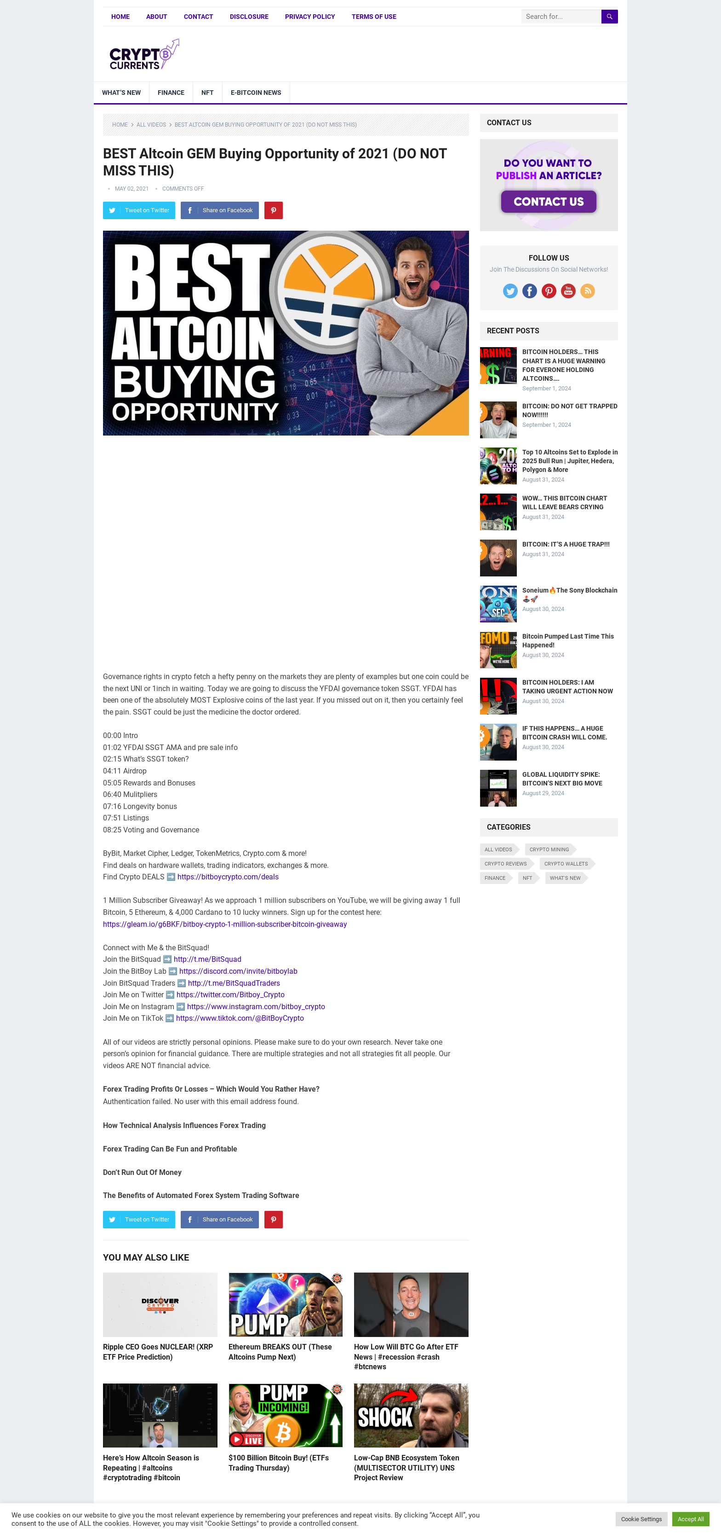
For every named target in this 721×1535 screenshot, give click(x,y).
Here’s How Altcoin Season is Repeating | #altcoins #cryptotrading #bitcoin (151, 1468)
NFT (207, 92)
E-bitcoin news (256, 92)
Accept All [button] (691, 1519)
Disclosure (249, 16)
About (156, 16)
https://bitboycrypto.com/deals (228, 876)
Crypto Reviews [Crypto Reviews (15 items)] (506, 864)
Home (120, 16)
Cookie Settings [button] (641, 1519)
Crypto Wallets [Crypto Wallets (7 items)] (566, 864)
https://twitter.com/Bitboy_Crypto (231, 994)
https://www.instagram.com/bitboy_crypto (256, 1006)
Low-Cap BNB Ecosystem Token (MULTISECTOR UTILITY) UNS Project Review (406, 1468)
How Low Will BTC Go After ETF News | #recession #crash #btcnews (406, 1357)
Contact (198, 16)
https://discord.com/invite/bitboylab (238, 971)
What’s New (121, 92)
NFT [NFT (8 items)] (527, 878)
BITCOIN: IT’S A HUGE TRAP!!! (566, 544)
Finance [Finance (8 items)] (495, 878)
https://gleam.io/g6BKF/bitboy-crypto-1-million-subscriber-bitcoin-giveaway (225, 924)
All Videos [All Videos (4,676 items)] (498, 850)
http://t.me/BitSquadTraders (234, 983)
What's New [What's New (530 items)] (565, 878)
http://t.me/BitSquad (207, 959)
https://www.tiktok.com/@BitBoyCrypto (240, 1018)
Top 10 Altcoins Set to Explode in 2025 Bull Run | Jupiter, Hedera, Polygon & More (570, 460)
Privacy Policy (310, 16)
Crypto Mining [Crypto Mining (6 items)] (549, 850)
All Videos (151, 125)
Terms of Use (374, 16)
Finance (171, 92)
